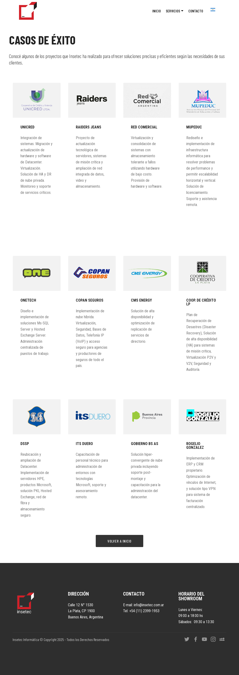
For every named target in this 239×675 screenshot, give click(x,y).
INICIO (156, 11)
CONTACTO (195, 11)
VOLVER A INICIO (119, 541)
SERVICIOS (173, 11)
